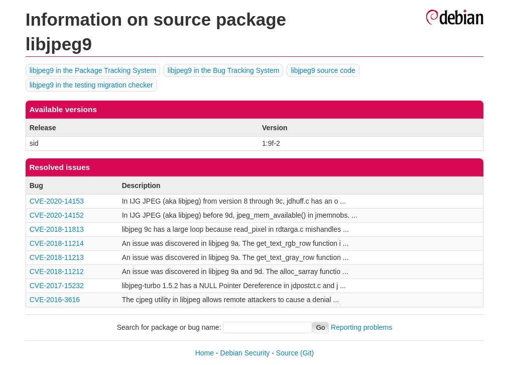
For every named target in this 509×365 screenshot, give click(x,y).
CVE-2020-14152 (57, 215)
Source (287, 353)
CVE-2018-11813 (57, 229)
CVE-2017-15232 (57, 286)
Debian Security (245, 353)
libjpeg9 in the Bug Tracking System (224, 70)
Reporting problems (361, 327)
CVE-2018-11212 (57, 271)
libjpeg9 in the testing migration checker (91, 85)
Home (204, 353)
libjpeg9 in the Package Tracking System (93, 70)
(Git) (307, 353)
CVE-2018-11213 (57, 257)
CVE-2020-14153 (57, 201)
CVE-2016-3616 (55, 300)
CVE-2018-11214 (57, 243)
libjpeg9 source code (323, 70)
